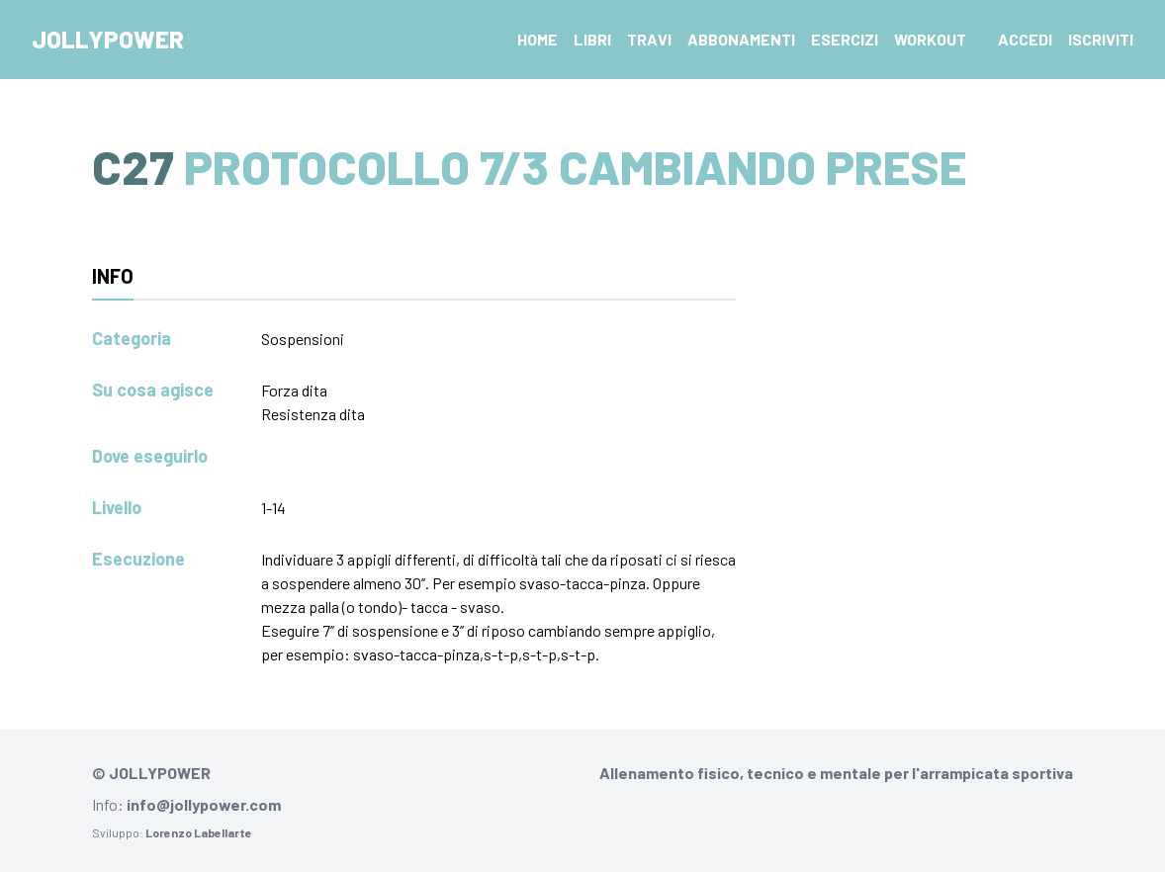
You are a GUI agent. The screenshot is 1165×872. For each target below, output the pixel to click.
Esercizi (844, 39)
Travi (649, 39)
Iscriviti (1100, 39)
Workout (930, 39)
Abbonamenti (741, 39)
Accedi (1025, 39)
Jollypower (108, 39)
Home (537, 39)
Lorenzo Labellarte (198, 832)
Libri (592, 39)
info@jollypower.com (204, 804)
